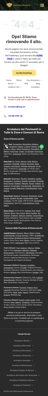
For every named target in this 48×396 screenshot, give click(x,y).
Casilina (38, 179)
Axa (19, 295)
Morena (35, 161)
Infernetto (24, 166)
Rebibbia (18, 183)
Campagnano (8, 268)
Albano (26, 233)
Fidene (13, 149)
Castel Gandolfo (9, 235)
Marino (32, 233)
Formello (23, 268)
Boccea (6, 198)
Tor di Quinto (29, 151)
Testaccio (22, 215)
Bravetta (19, 198)
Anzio (13, 302)
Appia (37, 164)
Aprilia (32, 300)
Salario (13, 213)
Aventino (29, 215)
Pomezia (22, 300)
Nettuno (18, 302)
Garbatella (15, 164)
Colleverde (33, 250)
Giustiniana (13, 147)
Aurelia (40, 196)
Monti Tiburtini (9, 183)
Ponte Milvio (35, 149)
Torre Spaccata (26, 186)
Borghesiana (8, 181)
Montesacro (26, 149)
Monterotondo (9, 253)
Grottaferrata (39, 235)
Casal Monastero (31, 188)
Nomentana (16, 179)
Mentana (26, 250)
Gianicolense (38, 201)
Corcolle (13, 188)
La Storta (27, 147)
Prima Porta (14, 151)
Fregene (30, 288)
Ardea (27, 300)
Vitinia (15, 292)
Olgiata (20, 147)
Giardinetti (39, 181)
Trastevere (14, 215)
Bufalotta (7, 149)
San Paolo (30, 164)
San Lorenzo (20, 213)
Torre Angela (15, 186)
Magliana (17, 196)
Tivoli (18, 248)
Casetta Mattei (28, 198)
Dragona (7, 295)
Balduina (35, 144)
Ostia (39, 290)
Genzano (25, 235)
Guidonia (23, 248)
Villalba (37, 248)
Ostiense (23, 164)
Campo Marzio (38, 215)
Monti (28, 213)
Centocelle (32, 181)
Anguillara (31, 265)
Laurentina (7, 164)
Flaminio (7, 213)
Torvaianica (26, 302)
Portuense (24, 196)
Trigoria (25, 292)
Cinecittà (25, 181)
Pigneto (31, 183)
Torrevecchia (17, 144)
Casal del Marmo (28, 203)
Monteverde (33, 196)
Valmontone (19, 243)
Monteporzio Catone (22, 238)
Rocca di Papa (9, 238)
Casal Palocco (9, 203)
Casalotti (13, 198)
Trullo (20, 201)
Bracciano (23, 265)
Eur (13, 161)
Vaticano (28, 211)
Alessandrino (36, 186)
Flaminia (34, 147)
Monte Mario (26, 144)
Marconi (24, 161)
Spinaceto (31, 166)
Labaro (21, 151)
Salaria (40, 147)
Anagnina (7, 166)
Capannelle (22, 169)
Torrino (17, 161)
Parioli (38, 211)
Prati (33, 211)
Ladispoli (39, 278)
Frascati (18, 235)
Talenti (18, 149)
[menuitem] (9, 80)
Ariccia (37, 233)
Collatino (38, 183)
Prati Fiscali (39, 151)
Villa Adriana (30, 253)
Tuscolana (17, 181)
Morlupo (13, 272)
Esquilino (34, 213)
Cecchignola (15, 166)
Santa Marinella (9, 280)
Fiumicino (23, 288)
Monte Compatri (35, 238)
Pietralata (24, 183)
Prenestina (31, 179)
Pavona (6, 243)
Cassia (6, 147)
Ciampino (19, 233)
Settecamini (21, 188)
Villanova (31, 248)
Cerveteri (36, 272)
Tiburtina (24, 179)
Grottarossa (17, 154)
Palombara (18, 250)
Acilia (29, 161)
